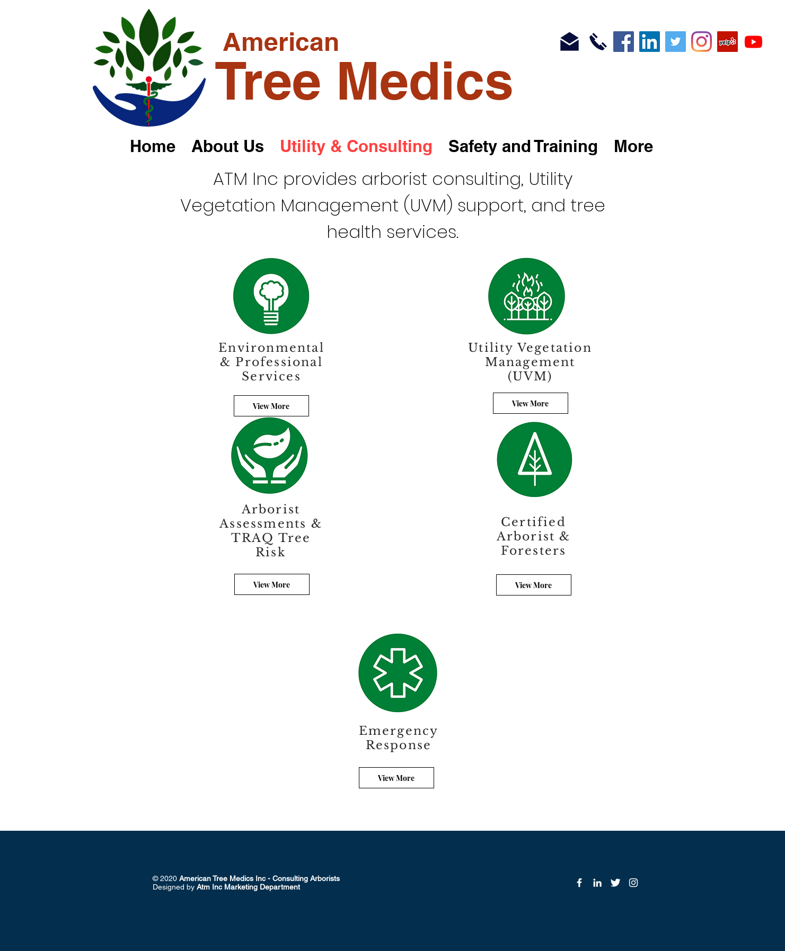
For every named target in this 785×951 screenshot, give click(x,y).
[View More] (272, 584)
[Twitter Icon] (615, 882)
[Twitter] (675, 41)
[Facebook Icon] (579, 882)
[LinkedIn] (649, 41)
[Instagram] (701, 41)
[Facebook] (623, 41)
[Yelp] (727, 41)
